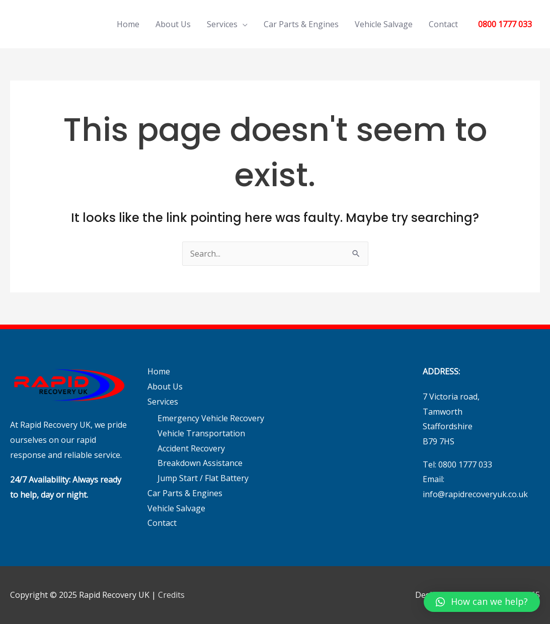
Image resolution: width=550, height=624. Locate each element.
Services (222, 24)
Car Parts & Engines (301, 24)
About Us (173, 24)
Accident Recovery (191, 448)
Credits (171, 594)
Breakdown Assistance (200, 463)
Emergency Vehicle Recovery (211, 418)
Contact (443, 24)
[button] (482, 602)
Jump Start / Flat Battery (203, 478)
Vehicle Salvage (384, 24)
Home (128, 24)
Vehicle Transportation (201, 433)
